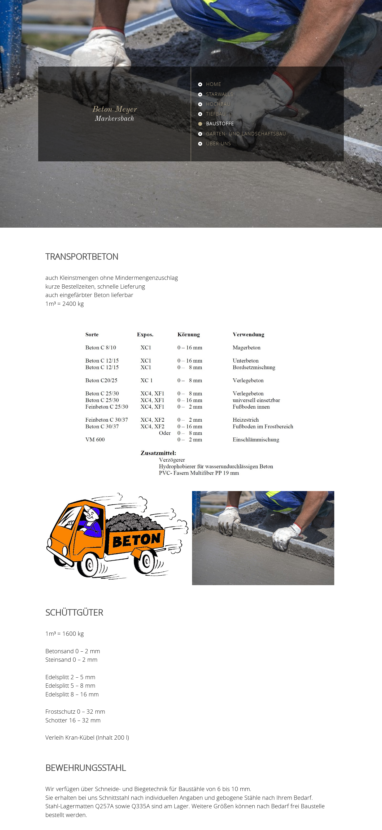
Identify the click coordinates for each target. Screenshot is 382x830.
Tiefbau (216, 114)
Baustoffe (220, 123)
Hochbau (218, 104)
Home (213, 84)
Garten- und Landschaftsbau (246, 133)
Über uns (218, 143)
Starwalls (219, 94)
